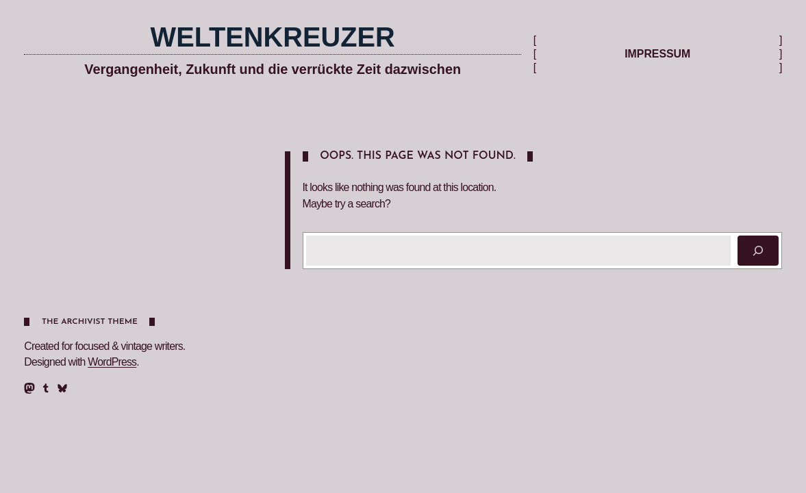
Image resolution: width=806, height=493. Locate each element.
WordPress (112, 362)
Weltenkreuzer (273, 37)
